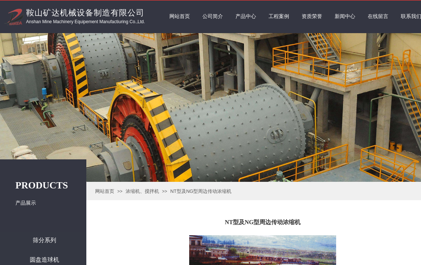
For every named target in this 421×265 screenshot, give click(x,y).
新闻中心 (345, 16)
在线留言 (378, 16)
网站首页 (104, 191)
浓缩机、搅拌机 (142, 191)
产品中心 (245, 16)
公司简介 (212, 16)
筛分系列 (44, 240)
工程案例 (279, 16)
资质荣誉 (312, 16)
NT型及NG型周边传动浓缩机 (200, 191)
